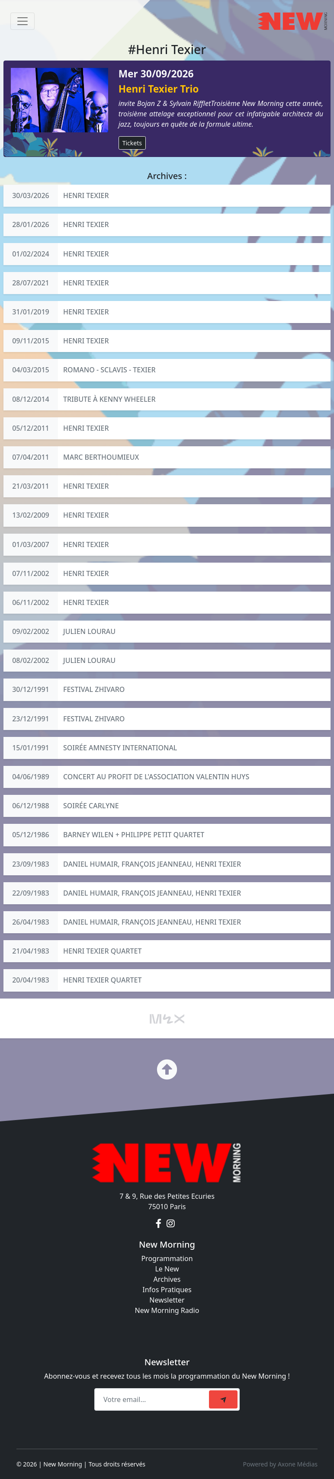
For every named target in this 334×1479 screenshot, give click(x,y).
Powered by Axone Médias (280, 1464)
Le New (167, 1269)
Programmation (167, 1258)
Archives (166, 1279)
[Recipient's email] (152, 1399)
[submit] (223, 1399)
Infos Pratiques (167, 1289)
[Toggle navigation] (22, 21)
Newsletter (166, 1300)
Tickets (132, 143)
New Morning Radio (167, 1310)
